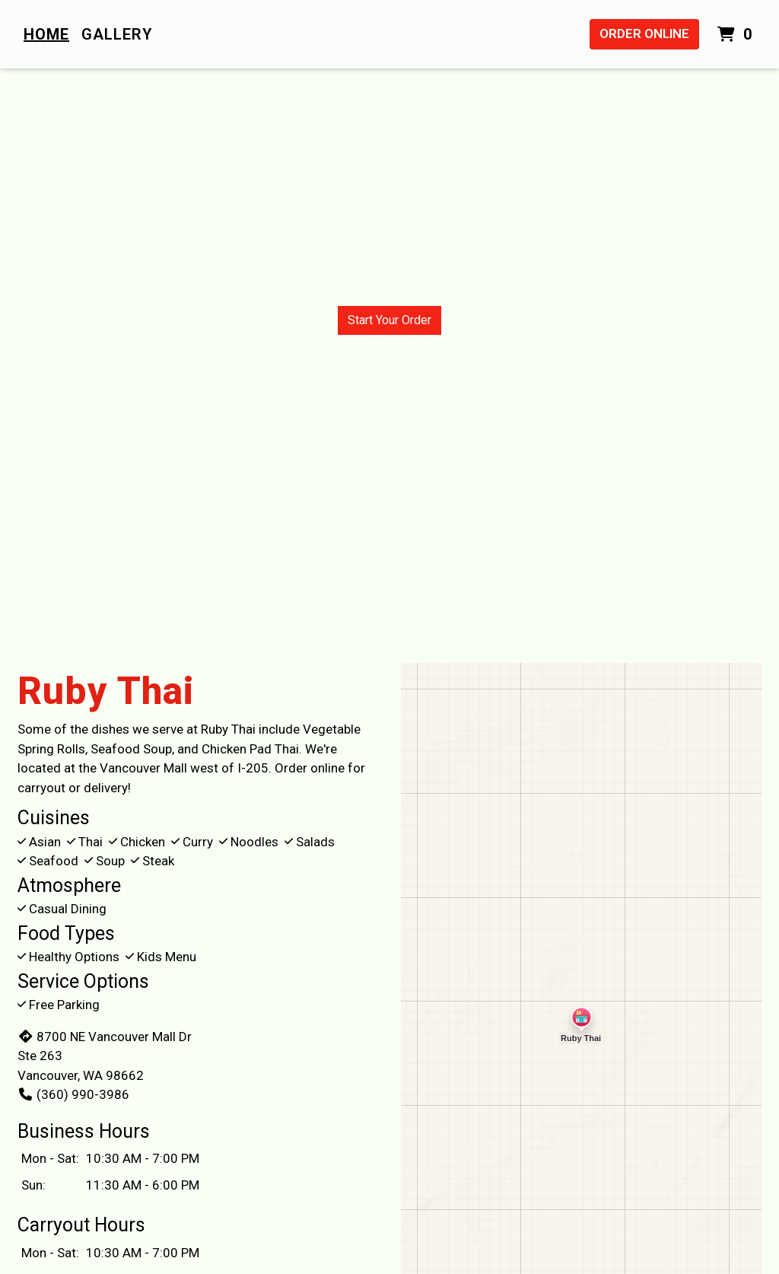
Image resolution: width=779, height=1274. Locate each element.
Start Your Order (389, 320)
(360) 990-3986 (73, 1094)
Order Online (644, 33)
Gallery (116, 34)
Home (46, 34)
